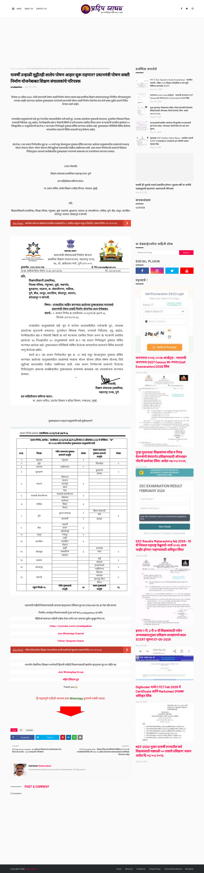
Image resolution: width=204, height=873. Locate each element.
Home (19, 8)
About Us (29, 8)
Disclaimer (189, 869)
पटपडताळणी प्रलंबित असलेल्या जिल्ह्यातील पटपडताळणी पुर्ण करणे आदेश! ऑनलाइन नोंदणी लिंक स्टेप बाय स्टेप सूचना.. (170, 125)
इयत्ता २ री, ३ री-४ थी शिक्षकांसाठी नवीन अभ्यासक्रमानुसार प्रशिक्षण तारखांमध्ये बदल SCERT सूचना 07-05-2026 (161, 635)
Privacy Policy (155, 869)
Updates (20, 68)
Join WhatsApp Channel (71, 633)
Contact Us (41, 8)
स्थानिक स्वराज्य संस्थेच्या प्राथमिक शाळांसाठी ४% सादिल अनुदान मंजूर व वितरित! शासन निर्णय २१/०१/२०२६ (71, 223)
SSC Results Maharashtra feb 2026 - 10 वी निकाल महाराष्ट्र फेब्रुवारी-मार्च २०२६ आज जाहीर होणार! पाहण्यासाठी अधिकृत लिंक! (163, 545)
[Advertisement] (102, 41)
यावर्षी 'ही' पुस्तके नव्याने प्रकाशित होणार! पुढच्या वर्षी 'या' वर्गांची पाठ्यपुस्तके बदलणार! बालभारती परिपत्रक (163, 186)
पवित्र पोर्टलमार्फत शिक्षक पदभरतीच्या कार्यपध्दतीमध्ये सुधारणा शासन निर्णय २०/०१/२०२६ (63, 649)
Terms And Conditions (173, 869)
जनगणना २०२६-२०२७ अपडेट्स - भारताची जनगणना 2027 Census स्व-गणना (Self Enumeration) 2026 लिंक (171, 96)
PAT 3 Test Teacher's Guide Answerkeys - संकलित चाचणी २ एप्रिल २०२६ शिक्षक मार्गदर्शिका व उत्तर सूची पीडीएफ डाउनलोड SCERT (171, 83)
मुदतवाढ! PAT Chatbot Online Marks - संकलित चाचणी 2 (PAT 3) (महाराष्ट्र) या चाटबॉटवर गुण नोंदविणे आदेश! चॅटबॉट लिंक (171, 141)
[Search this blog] (157, 252)
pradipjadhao (16, 87)
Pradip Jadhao (30, 869)
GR (21, 730)
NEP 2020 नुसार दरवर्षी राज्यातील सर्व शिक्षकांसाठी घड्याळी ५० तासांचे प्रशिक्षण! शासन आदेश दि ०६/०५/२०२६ (163, 751)
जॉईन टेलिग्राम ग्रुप (71, 679)
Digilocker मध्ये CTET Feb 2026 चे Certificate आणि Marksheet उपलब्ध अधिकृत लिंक (160, 691)
